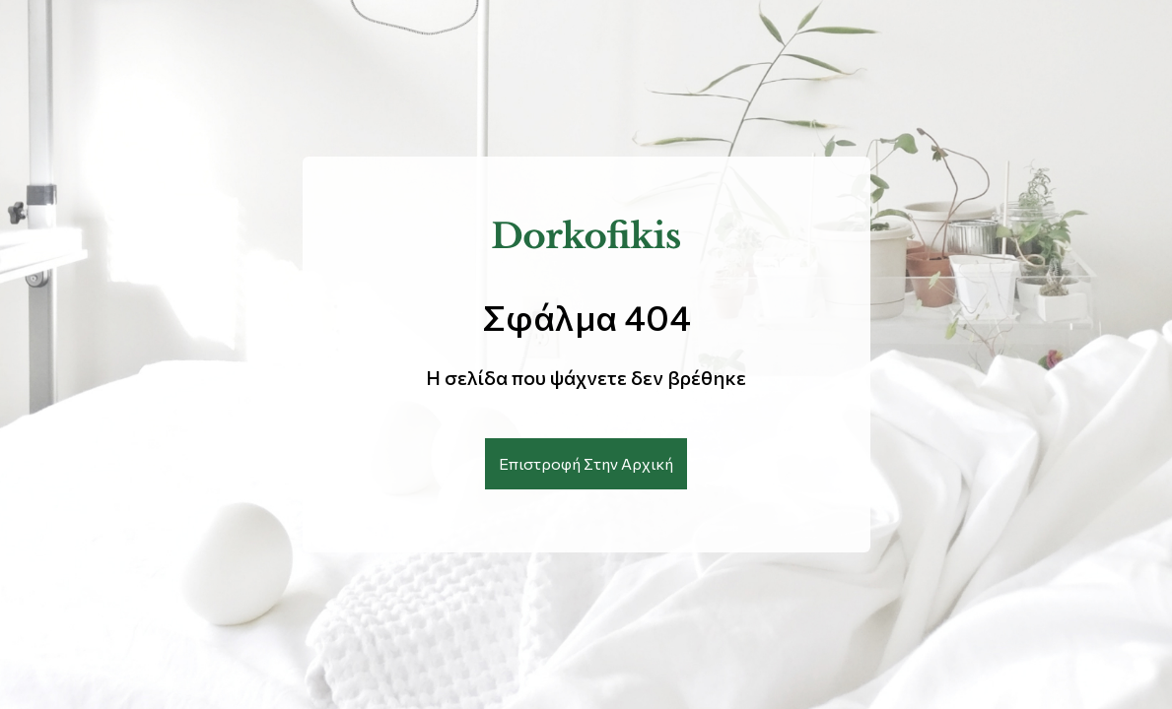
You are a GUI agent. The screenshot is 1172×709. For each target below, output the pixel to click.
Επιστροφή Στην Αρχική (586, 463)
